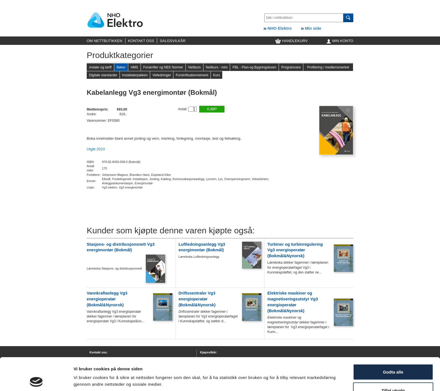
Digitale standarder (103, 75)
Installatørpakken (135, 75)
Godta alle (393, 339)
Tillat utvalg (393, 357)
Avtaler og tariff (100, 67)
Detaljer (81, 378)
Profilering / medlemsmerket (328, 67)
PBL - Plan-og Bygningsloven (254, 67)
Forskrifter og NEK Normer (163, 67)
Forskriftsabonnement (192, 75)
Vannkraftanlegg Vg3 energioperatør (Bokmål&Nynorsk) (107, 299)
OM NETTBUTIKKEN (104, 41)
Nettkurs (194, 67)
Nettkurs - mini (216, 67)
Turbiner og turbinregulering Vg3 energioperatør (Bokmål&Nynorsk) (295, 250)
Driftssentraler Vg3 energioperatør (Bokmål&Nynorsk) (197, 299)
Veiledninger (161, 75)
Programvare (291, 67)
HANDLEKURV (291, 41)
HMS (134, 67)
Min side (311, 28)
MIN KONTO (340, 41)
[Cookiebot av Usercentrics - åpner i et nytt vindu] (36, 380)
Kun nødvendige (393, 376)
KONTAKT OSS (141, 41)
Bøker (120, 67)
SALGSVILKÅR (172, 41)
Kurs (216, 75)
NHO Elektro (277, 28)
